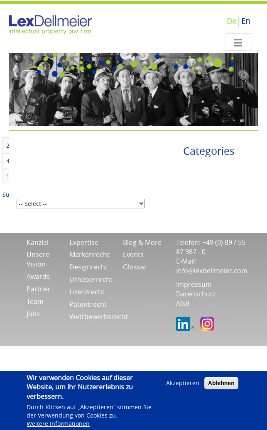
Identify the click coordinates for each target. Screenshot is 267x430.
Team (35, 301)
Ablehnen (221, 385)
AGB (182, 303)
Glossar (135, 266)
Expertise (83, 242)
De (231, 21)
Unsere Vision (38, 259)
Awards (38, 276)
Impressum (194, 284)
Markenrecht (89, 254)
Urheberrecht (91, 279)
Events (133, 254)
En (245, 21)
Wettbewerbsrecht (98, 316)
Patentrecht (88, 304)
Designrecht (88, 266)
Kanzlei (38, 242)
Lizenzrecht (87, 291)
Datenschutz (196, 293)
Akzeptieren (182, 385)
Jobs (33, 313)
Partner (39, 288)
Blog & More (142, 242)
